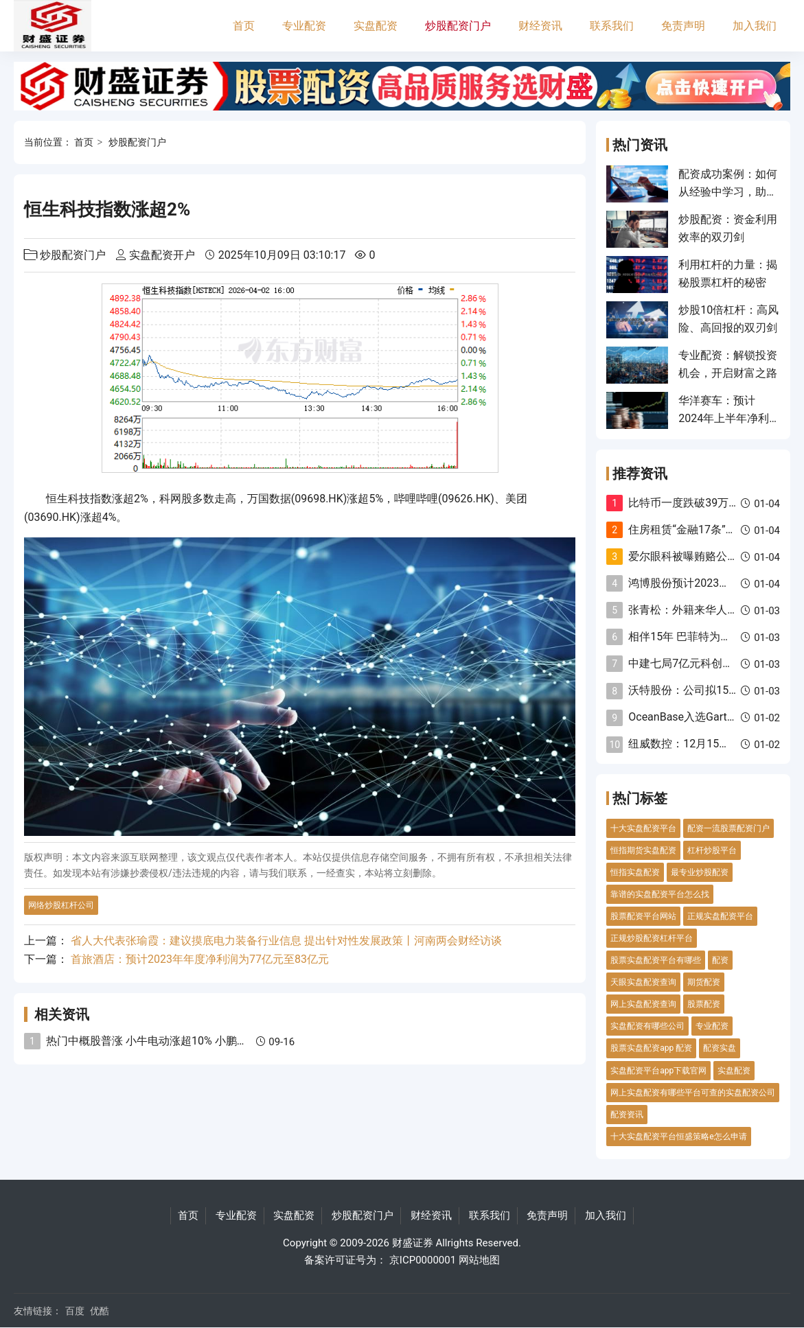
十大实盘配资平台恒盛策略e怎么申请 (678, 1136)
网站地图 (479, 1260)
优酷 (99, 1310)
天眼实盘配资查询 (643, 982)
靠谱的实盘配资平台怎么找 (659, 894)
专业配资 (304, 25)
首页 (244, 25)
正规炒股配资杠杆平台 (651, 938)
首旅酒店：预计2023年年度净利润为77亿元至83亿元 (200, 959)
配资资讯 (626, 1114)
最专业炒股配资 (699, 872)
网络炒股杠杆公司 (61, 905)
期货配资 (703, 982)
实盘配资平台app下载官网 (658, 1070)
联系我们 (612, 25)
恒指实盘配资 (635, 872)
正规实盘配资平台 (720, 916)
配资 (720, 960)
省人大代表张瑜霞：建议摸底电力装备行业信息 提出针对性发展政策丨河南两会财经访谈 (286, 940)
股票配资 (703, 1004)
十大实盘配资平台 (643, 828)
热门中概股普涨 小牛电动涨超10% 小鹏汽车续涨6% (170, 1040)
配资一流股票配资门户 (728, 828)
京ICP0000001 (422, 1260)
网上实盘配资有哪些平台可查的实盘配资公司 (692, 1092)
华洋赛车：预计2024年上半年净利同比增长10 (723, 418)
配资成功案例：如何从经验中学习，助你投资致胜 (727, 192)
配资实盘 (719, 1048)
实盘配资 (376, 25)
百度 (74, 1310)
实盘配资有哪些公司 (647, 1026)
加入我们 (755, 25)
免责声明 (683, 25)
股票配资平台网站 (643, 916)
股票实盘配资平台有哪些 (655, 960)
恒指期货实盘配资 (643, 850)
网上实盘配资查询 (643, 1004)
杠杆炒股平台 (712, 850)
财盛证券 (412, 1243)
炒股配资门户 (458, 25)
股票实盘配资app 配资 (651, 1048)
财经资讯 (540, 25)
